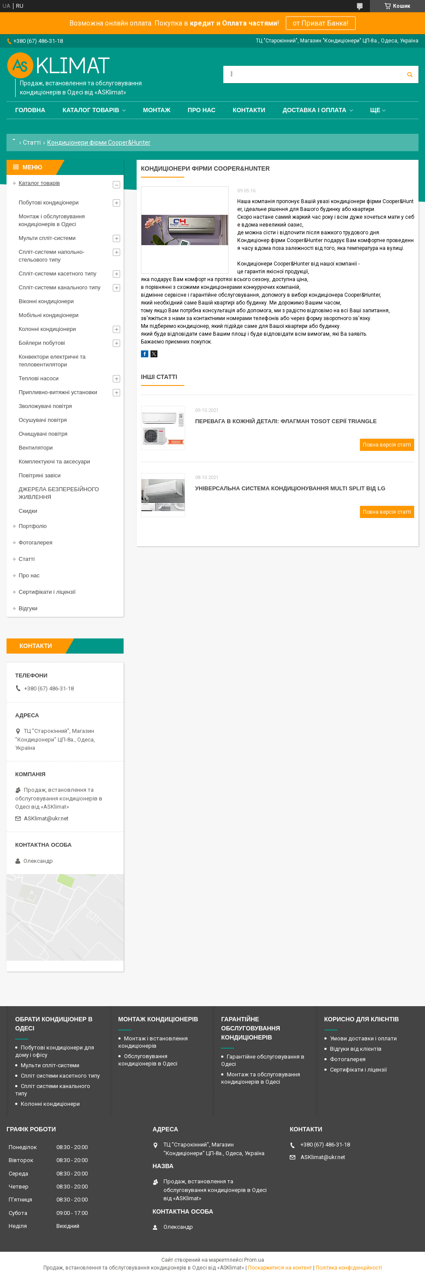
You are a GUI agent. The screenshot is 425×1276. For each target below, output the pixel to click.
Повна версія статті (387, 445)
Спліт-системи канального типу (60, 287)
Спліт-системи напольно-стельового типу (52, 256)
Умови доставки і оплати (363, 1038)
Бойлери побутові (42, 343)
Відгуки (28, 608)
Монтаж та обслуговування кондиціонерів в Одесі (260, 1078)
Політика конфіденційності (349, 1268)
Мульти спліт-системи (47, 238)
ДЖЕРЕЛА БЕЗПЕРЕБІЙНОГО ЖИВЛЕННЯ (59, 493)
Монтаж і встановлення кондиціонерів (153, 1042)
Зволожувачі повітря (45, 406)
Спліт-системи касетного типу (57, 273)
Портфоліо (33, 526)
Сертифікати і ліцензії (47, 592)
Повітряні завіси (40, 475)
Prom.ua (254, 1260)
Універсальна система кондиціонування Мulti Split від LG (290, 488)
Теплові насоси (39, 378)
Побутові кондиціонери (48, 202)
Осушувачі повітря (43, 420)
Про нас (202, 110)
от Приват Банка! (321, 23)
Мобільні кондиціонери (48, 315)
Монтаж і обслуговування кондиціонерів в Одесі (52, 220)
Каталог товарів (90, 110)
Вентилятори (35, 447)
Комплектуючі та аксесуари (54, 461)
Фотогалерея (35, 542)
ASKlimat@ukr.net (46, 818)
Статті (32, 142)
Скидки (28, 511)
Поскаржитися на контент (280, 1268)
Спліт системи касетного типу (60, 1075)
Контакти (249, 110)
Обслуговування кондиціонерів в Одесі (147, 1060)
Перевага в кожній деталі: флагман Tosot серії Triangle (286, 421)
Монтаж (156, 110)
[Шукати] (409, 74)
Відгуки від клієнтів (356, 1049)
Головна (30, 110)
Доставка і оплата (315, 110)
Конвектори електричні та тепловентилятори (52, 360)
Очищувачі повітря (43, 434)
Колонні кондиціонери (47, 329)
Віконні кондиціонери (46, 301)
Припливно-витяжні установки (58, 392)
